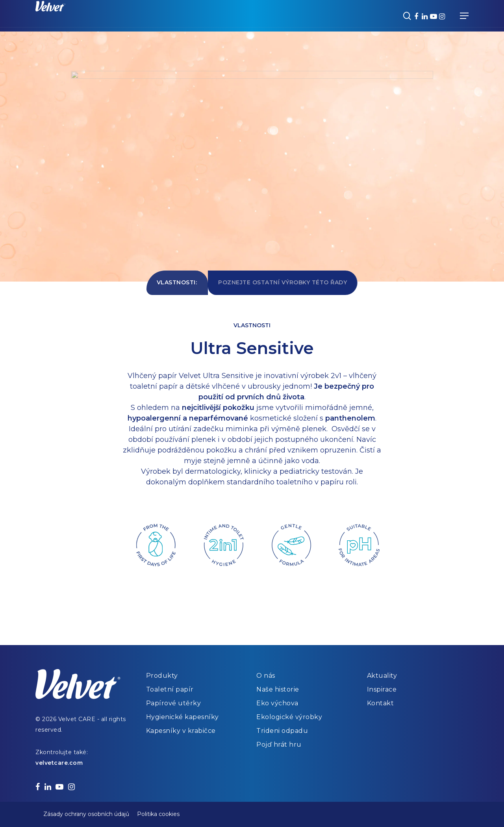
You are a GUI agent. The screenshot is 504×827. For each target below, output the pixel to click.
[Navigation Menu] (464, 16)
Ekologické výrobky (289, 717)
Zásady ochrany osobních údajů (86, 814)
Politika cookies (158, 814)
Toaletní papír (170, 689)
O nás (265, 675)
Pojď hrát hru (279, 744)
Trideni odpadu (282, 730)
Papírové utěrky (173, 703)
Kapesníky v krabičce (181, 730)
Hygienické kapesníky (182, 717)
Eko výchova (277, 703)
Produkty (162, 675)
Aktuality (382, 675)
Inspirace (382, 689)
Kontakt (380, 703)
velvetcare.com (59, 762)
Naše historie (277, 689)
